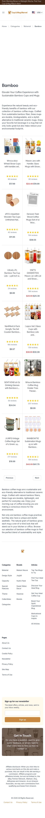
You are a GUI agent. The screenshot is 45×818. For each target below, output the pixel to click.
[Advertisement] (22, 51)
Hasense (20, 594)
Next (37, 478)
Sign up (22, 719)
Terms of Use (7, 675)
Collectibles (6, 599)
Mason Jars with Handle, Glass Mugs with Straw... (33, 164)
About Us (5, 643)
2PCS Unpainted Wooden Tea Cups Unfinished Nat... (12, 217)
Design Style (7, 575)
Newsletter (6, 659)
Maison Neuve (22, 570)
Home (4, 26)
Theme (4, 594)
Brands (19, 599)
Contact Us (6, 648)
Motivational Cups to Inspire (36, 615)
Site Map (5, 669)
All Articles (35, 624)
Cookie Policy (7, 653)
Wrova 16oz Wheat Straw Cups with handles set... (12, 164)
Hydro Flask (21, 581)
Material (27, 26)
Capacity (5, 581)
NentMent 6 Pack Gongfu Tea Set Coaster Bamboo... (12, 329)
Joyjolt (19, 575)
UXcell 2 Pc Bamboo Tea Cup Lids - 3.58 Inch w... (12, 273)
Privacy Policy (7, 664)
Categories (15, 26)
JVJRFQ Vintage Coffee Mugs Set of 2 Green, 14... (12, 441)
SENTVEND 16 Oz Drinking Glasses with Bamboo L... (12, 385)
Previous (9, 478)
